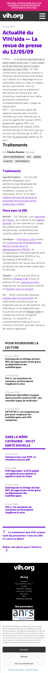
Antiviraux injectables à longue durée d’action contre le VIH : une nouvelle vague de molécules (23, 398)
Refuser (24, 656)
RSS (24, 596)
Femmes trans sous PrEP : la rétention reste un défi (20, 458)
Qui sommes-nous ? (24, 584)
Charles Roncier (16, 152)
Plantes (8, 161)
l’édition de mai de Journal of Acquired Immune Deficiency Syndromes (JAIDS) (20, 201)
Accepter (24, 649)
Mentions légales (31, 669)
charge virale (33, 311)
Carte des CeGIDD (24, 591)
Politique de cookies (16, 669)
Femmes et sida (26, 239)
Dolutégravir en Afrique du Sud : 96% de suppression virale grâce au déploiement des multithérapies (23, 363)
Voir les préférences (24, 663)
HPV (29, 157)
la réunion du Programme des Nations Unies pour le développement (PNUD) (22, 246)
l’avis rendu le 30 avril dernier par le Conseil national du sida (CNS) (23, 66)
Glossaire (24, 594)
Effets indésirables (14, 157)
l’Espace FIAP (20, 278)
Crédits (24, 586)
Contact (23, 581)
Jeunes (37, 157)
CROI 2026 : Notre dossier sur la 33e (24, 5)
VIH (24, 210)
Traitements (22, 161)
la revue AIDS (20, 136)
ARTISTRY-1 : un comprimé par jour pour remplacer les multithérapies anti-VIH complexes (22, 416)
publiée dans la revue (18, 298)
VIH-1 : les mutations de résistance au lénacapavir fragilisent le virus (19, 381)
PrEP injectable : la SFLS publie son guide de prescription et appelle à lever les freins (22, 474)
